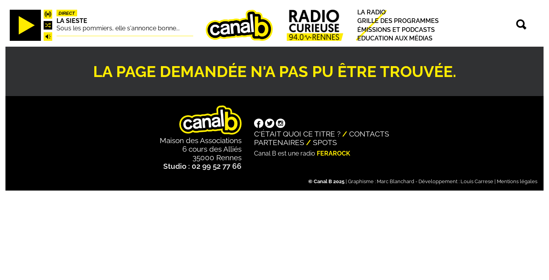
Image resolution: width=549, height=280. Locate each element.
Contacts (369, 134)
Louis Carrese (477, 181)
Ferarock (333, 153)
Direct (66, 13)
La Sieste (71, 20)
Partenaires (279, 142)
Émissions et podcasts (396, 29)
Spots (325, 142)
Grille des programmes (398, 21)
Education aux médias (394, 38)
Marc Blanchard (395, 181)
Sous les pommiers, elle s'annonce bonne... (118, 28)
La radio (371, 12)
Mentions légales (517, 181)
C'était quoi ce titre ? (297, 134)
